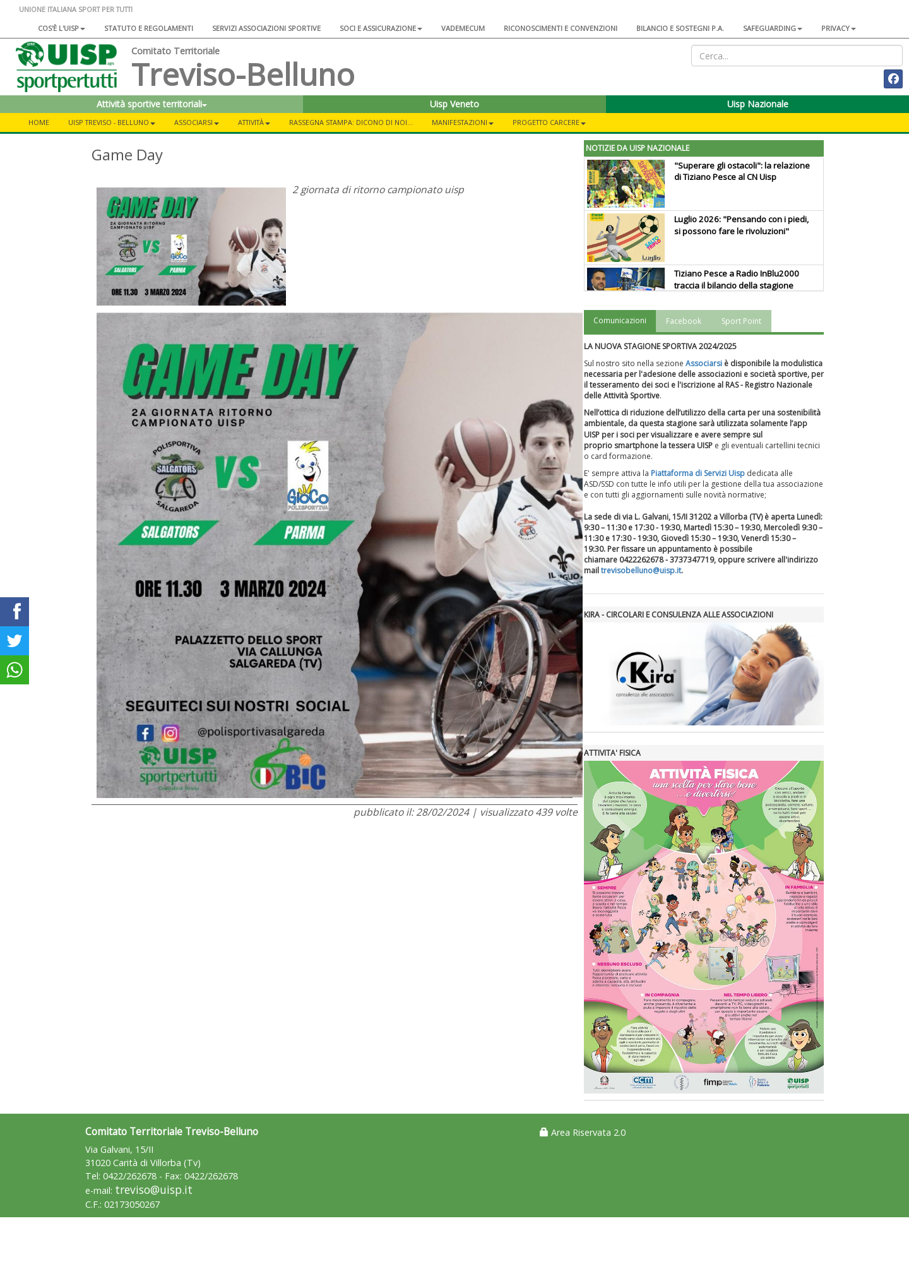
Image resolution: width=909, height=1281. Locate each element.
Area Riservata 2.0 (583, 1132)
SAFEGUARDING (772, 28)
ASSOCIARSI (196, 122)
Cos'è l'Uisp (61, 28)
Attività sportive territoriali (152, 104)
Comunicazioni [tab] (619, 320)
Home (38, 122)
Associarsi (704, 363)
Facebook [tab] (683, 321)
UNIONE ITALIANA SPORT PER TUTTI (76, 9)
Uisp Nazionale (757, 104)
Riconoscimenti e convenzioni (560, 28)
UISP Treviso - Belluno (111, 122)
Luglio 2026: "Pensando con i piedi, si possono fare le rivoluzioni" (741, 225)
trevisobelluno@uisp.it (641, 570)
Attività (254, 122)
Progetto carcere (549, 122)
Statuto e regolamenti (148, 28)
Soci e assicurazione (381, 28)
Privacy (838, 28)
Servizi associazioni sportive (266, 28)
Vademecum (463, 28)
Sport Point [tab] (741, 321)
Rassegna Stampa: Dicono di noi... (351, 122)
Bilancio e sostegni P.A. (680, 28)
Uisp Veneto (454, 104)
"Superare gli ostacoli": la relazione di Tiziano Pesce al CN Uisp (742, 171)
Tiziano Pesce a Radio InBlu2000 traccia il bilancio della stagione (736, 279)
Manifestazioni (463, 122)
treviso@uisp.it (154, 1190)
